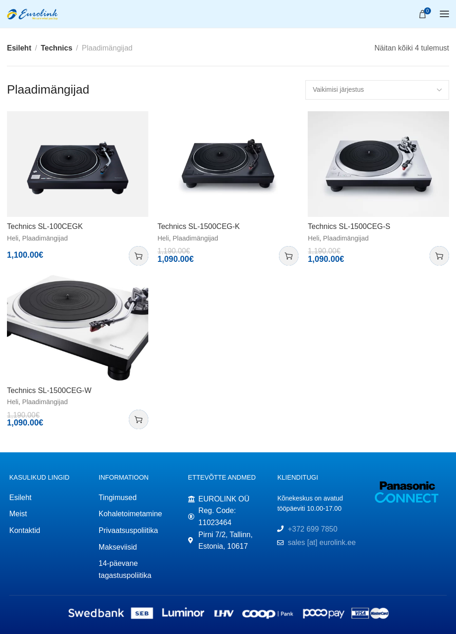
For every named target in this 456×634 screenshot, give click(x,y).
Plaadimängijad (45, 238)
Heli (13, 238)
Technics (56, 48)
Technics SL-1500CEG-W (49, 390)
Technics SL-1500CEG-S (349, 226)
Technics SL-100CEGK (45, 226)
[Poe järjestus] (377, 90)
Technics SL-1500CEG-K (199, 226)
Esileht (19, 48)
